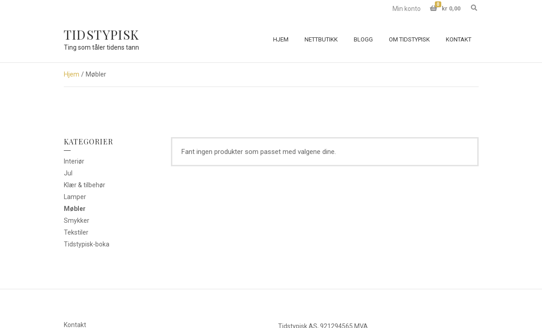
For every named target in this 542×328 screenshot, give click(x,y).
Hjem (281, 39)
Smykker (76, 220)
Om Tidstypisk (409, 39)
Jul (68, 173)
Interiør (74, 161)
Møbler (75, 208)
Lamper (75, 196)
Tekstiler (76, 232)
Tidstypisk (101, 34)
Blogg (363, 39)
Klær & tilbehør (84, 185)
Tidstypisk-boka (86, 244)
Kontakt (458, 39)
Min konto (406, 8)
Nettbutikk (321, 39)
